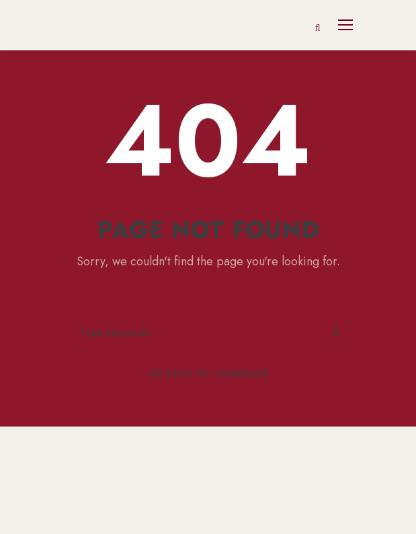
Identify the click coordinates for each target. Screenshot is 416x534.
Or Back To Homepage (208, 373)
